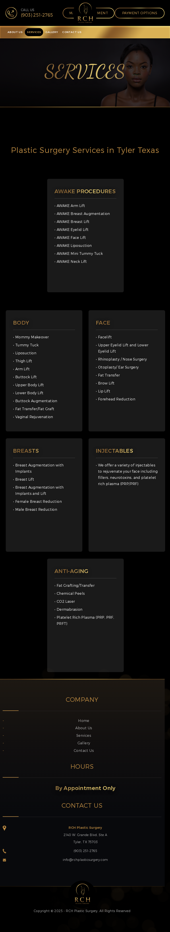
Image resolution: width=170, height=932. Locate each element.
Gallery (83, 743)
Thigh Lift (23, 361)
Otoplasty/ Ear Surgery (118, 367)
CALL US (37, 13)
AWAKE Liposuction (74, 245)
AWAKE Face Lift (71, 237)
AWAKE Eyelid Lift (73, 229)
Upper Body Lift (29, 385)
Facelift (105, 337)
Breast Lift (24, 479)
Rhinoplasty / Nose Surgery (122, 359)
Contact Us (84, 750)
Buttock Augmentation (36, 401)
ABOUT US (15, 32)
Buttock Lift (26, 377)
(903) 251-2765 (85, 851)
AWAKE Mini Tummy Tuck (80, 253)
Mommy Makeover (32, 337)
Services (83, 735)
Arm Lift (22, 369)
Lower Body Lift (29, 393)
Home (83, 720)
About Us (83, 728)
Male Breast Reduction (36, 509)
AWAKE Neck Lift (72, 261)
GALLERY (51, 32)
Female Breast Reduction (38, 501)
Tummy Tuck (27, 345)
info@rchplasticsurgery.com (85, 860)
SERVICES (34, 32)
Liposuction (25, 353)
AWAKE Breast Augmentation (83, 213)
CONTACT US (71, 32)
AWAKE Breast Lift (73, 221)
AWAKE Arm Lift (71, 205)
